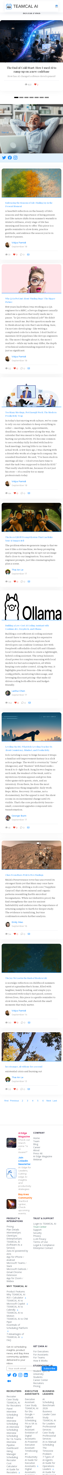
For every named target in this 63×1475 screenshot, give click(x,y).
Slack (9, 1266)
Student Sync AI (41, 1371)
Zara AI (10, 1250)
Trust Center (39, 1226)
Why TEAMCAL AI (16, 1294)
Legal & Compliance (43, 1245)
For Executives (41, 1351)
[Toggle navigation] (56, 6)
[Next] (48, 1100)
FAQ (9, 1340)
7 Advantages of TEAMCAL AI (15, 1335)
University (38, 1373)
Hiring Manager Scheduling (12, 1454)
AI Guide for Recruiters (13, 1471)
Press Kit (38, 1153)
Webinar (37, 1159)
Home (36, 1138)
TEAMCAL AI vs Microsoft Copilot (16, 1302)
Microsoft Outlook (16, 1269)
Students (38, 1377)
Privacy (37, 1235)
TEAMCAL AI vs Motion (15, 1314)
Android (11, 1260)
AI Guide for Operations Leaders (49, 1466)
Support (37, 1229)
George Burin (19, 815)
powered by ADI (17, 1252)
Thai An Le (17, 569)
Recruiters (38, 1383)
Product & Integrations (15, 1220)
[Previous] (14, 1100)
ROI (8, 1297)
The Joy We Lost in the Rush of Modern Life (26, 977)
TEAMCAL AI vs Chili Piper (17, 1320)
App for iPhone (14, 1256)
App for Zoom (14, 1278)
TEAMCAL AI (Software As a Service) (14, 1244)
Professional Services (49, 1437)
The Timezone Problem (48, 1450)
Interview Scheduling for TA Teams (14, 1436)
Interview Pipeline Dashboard (12, 1445)
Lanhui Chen (18, 691)
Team (36, 1141)
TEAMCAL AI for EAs (31, 1410)
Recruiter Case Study (12, 1398)
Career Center (40, 1380)
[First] (6, 1100)
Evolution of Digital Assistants (31, 1435)
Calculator (18, 1297)
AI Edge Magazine (42, 1156)
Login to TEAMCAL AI (44, 1223)
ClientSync (12, 1235)
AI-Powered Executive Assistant (31, 1444)
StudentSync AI (43, 1365)
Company (39, 1133)
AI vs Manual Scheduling (49, 1443)
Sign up (5, 132)
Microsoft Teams (16, 1262)
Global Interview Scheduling (12, 1420)
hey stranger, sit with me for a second (23, 1066)
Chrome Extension (14, 1274)
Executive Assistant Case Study (31, 1402)
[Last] (55, 1100)
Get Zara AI (40, 1346)
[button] (4, 61)
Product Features (16, 1291)
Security (37, 1232)
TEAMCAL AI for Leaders (49, 1422)
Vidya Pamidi (19, 242)
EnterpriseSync (14, 1238)
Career (36, 1147)
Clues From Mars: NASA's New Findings (24, 874)
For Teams (39, 1357)
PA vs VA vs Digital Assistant (31, 1426)
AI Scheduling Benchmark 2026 (49, 1404)
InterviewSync (14, 1232)
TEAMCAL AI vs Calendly (15, 1308)
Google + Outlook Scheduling (30, 1417)
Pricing (10, 1226)
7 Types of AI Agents (48, 1458)
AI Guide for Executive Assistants (32, 1463)
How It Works (40, 1360)
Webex (10, 1281)
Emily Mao (17, 922)
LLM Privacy (39, 1238)
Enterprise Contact (43, 1248)
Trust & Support (43, 1218)
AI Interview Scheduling (13, 1428)
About (36, 1150)
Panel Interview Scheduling (12, 1411)
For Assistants (40, 1354)
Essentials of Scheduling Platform (17, 1327)
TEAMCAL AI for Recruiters (14, 1404)
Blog (35, 1144)
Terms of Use (40, 1241)
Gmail (10, 1272)
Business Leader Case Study (49, 1414)
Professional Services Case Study (49, 1429)
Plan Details (13, 1229)
